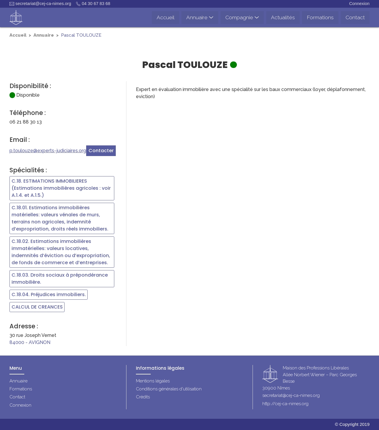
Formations (20, 389)
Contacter (101, 150)
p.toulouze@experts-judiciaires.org (47, 150)
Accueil (17, 35)
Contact (17, 397)
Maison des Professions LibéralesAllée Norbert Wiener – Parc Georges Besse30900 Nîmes (309, 378)
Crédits (143, 397)
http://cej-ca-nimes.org (285, 403)
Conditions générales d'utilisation (169, 389)
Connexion (359, 3)
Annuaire (43, 35)
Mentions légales (153, 381)
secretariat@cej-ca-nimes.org (40, 3)
